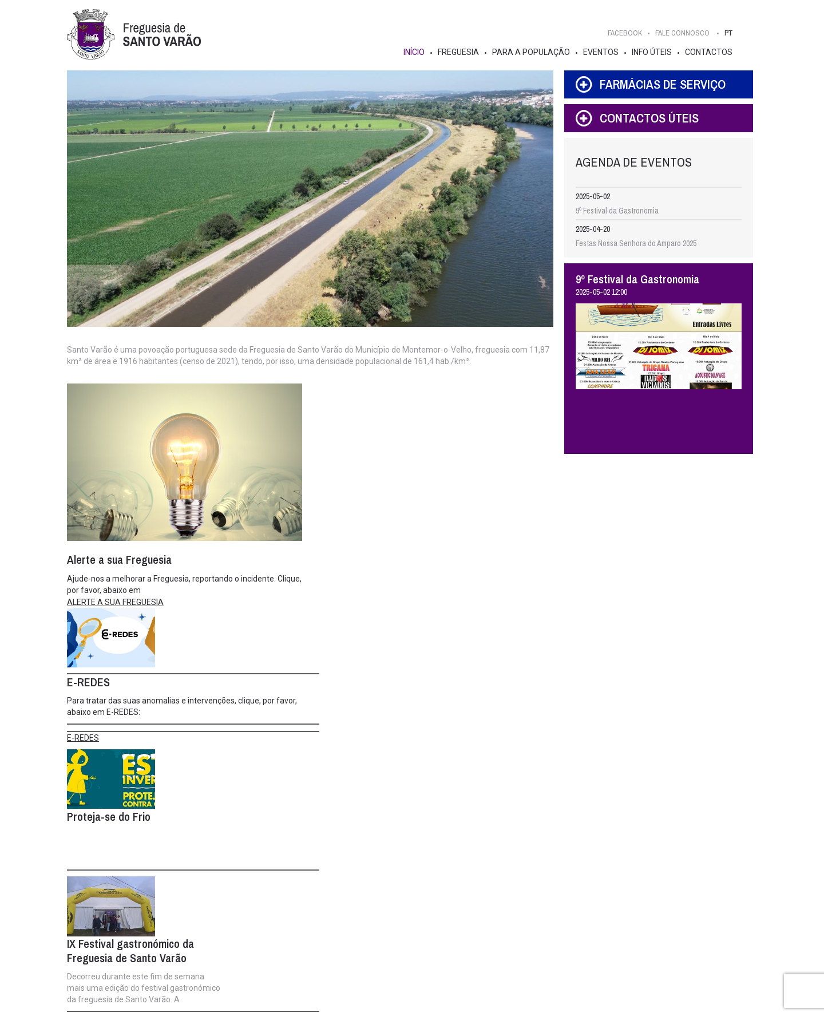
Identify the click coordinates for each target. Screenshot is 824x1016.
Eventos (605, 52)
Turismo (95, 968)
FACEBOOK (629, 33)
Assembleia (340, 887)
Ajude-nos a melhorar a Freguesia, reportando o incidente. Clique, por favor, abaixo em (173, 586)
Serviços (530, 900)
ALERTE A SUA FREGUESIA (117, 603)
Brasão (94, 911)
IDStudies (377, 1003)
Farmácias (532, 923)
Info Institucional (211, 923)
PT (732, 33)
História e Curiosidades (119, 900)
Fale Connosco (720, 860)
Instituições (416, 934)
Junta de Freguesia (234, 887)
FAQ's (525, 934)
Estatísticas (101, 934)
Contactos (712, 52)
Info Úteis (656, 52)
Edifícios (96, 923)
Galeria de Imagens (113, 945)
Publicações (418, 923)
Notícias (411, 900)
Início (418, 52)
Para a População (535, 52)
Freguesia (462, 52)
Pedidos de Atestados (550, 945)
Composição (204, 900)
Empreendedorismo (428, 957)
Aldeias (94, 957)
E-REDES (325, 512)
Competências (208, 911)
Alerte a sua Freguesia (434, 945)
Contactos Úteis (541, 911)
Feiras (525, 957)
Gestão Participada (428, 911)
